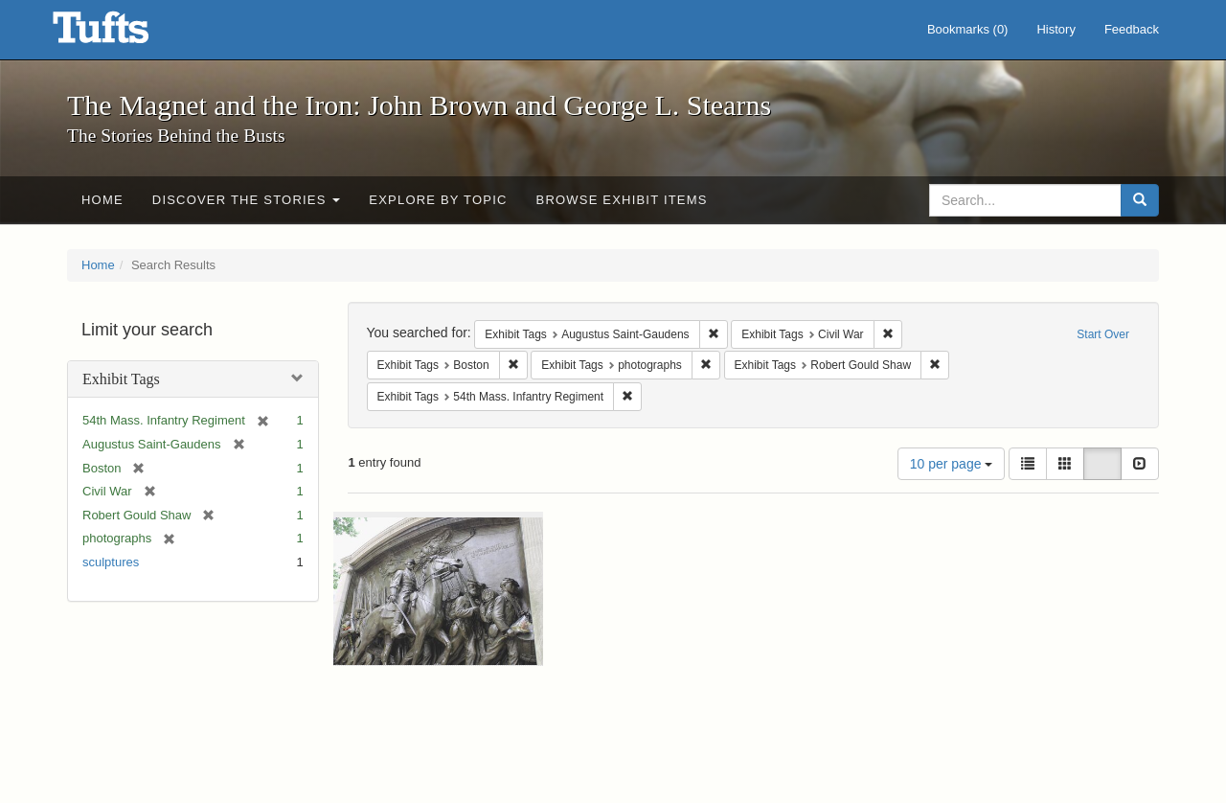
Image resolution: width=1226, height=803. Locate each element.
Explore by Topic (438, 200)
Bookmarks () (968, 29)
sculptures (110, 562)
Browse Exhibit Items (622, 200)
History (1055, 29)
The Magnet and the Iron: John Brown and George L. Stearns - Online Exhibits (124, 33)
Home (102, 200)
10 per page (951, 463)
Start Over (1103, 334)
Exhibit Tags (121, 379)
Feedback (1131, 29)
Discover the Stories (246, 200)
